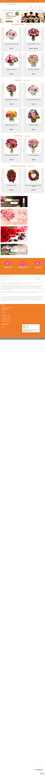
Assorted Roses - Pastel (33, 44)
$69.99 (11, 104)
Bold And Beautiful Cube (11, 125)
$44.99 (11, 129)
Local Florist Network (34, 302)
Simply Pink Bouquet (11, 69)
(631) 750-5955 (5, 1)
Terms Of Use (21, 302)
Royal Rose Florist (11, 4)
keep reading (37, 248)
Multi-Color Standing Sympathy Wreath (34, 186)
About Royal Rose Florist (5, 246)
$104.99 (11, 190)
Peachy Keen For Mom (33, 69)
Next (43, 39)
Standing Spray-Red (12, 185)
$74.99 (11, 48)
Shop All (29, 25)
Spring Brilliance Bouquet (11, 99)
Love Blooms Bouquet (33, 155)
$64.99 (11, 74)
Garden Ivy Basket (33, 125)
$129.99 (34, 190)
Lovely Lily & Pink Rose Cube (11, 44)
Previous (1, 39)
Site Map (40, 302)
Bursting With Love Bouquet (11, 155)
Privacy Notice (27, 302)
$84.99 (11, 159)
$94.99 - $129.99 (33, 48)
